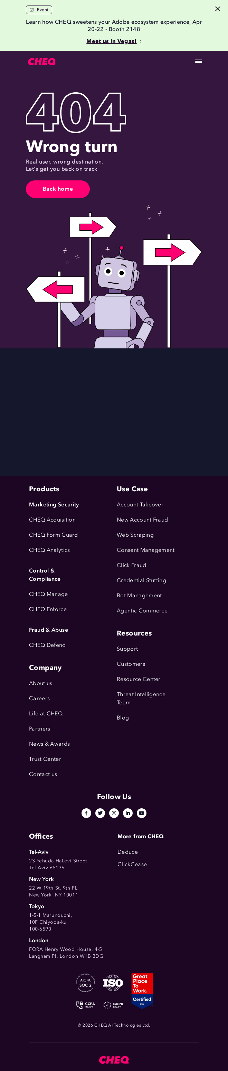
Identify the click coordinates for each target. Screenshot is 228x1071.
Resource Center (139, 679)
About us (41, 683)
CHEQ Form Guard (53, 535)
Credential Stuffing (141, 580)
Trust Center (45, 759)
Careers (39, 698)
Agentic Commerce (142, 610)
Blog (123, 717)
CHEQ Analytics (49, 550)
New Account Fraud (142, 519)
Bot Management (139, 595)
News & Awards (49, 744)
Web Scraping (135, 535)
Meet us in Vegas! (113, 41)
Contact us (43, 774)
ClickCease (132, 864)
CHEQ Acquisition (52, 519)
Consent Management (146, 550)
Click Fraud (131, 565)
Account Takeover (140, 504)
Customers (131, 664)
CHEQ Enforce (48, 609)
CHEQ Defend (47, 645)
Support (127, 648)
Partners (39, 728)
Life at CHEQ (46, 713)
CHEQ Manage (48, 594)
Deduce (127, 852)
